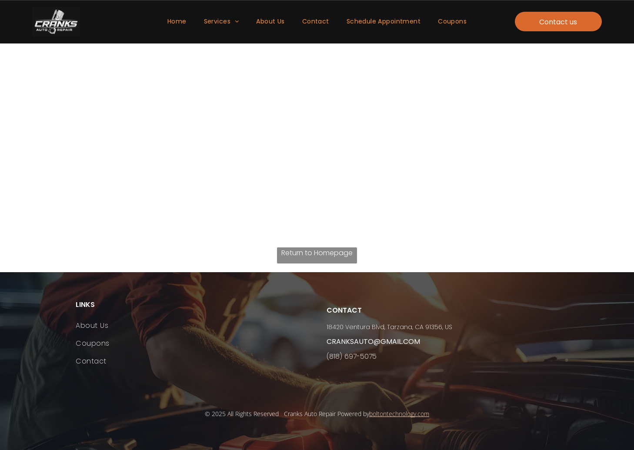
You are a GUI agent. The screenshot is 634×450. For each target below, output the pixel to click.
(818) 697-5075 (352, 356)
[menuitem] (177, 22)
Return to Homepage (317, 253)
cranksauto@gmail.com (373, 342)
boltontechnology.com (399, 414)
